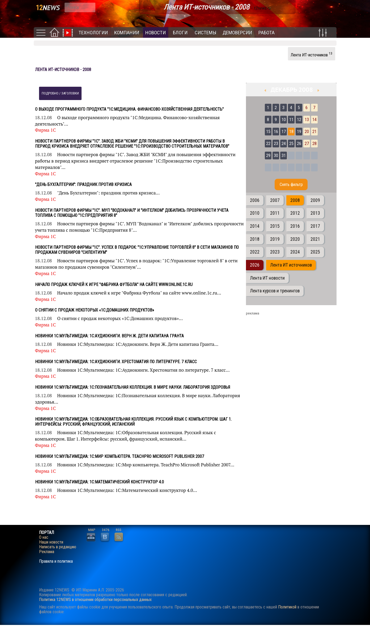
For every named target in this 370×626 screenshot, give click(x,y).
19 (299, 131)
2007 (275, 200)
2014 (255, 226)
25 (291, 143)
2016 (295, 226)
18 (291, 131)
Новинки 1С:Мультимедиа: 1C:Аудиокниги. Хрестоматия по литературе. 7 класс (116, 361)
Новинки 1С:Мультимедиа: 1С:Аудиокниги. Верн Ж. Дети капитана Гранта (109, 335)
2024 (295, 252)
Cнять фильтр (291, 184)
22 (268, 143)
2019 (275, 239)
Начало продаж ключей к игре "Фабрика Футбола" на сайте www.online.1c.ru (114, 284)
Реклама (46, 551)
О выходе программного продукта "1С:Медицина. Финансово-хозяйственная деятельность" (129, 109)
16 (276, 131)
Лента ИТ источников (291, 265)
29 (268, 155)
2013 (315, 213)
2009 (315, 200)
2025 (315, 252)
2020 (295, 239)
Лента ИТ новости (267, 278)
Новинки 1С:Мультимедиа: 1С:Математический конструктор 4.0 (99, 481)
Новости (155, 33)
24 (284, 143)
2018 (255, 239)
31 (284, 155)
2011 (275, 213)
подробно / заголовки (60, 93)
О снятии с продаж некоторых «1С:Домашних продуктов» (94, 310)
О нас (43, 537)
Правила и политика (56, 561)
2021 (315, 239)
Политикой (287, 607)
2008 (295, 200)
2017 (315, 226)
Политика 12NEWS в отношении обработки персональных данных (95, 599)
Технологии (93, 33)
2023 (275, 252)
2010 (255, 213)
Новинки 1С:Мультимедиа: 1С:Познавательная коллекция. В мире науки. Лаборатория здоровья (132, 387)
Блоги (180, 33)
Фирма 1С (45, 130)
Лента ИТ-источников (312, 54)
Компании (126, 33)
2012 (295, 213)
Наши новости (51, 542)
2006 (255, 200)
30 (276, 155)
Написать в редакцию (57, 547)
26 (299, 143)
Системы (205, 33)
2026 (255, 265)
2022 (255, 252)
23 (276, 143)
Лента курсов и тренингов (275, 290)
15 (268, 131)
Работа (266, 33)
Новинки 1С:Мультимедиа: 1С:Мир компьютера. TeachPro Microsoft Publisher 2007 (119, 456)
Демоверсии (237, 33)
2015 (275, 226)
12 (299, 119)
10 (284, 119)
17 (284, 131)
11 (291, 119)
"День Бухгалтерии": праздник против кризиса (83, 184)
